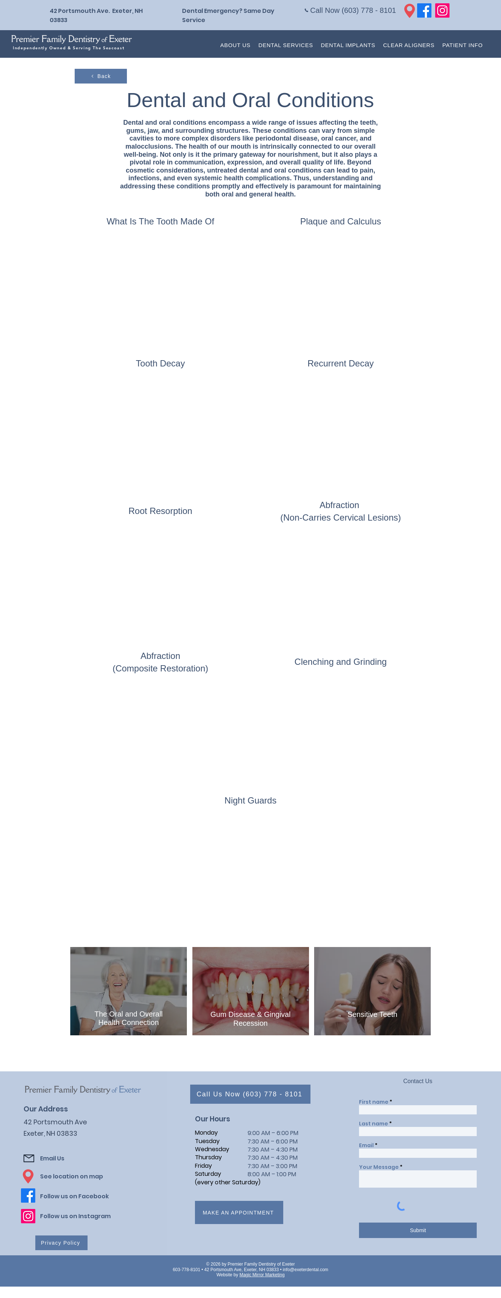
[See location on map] (78, 1176)
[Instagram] (442, 10)
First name (373, 1101)
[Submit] (418, 1230)
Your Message (379, 1167)
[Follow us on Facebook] (82, 1196)
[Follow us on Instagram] (82, 1216)
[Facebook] (424, 10)
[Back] (101, 76)
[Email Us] (78, 1158)
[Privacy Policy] (61, 1242)
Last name (373, 1123)
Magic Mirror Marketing (262, 1274)
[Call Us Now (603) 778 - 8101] (250, 1094)
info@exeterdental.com (305, 1269)
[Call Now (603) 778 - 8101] (350, 10)
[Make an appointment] (239, 1212)
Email (366, 1145)
